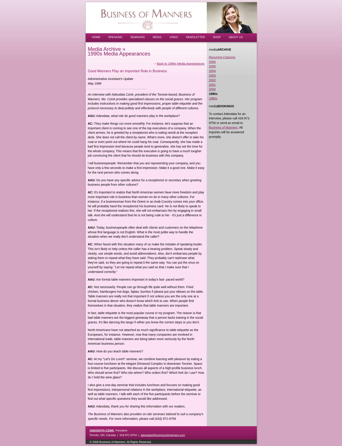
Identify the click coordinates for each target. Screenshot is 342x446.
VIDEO (173, 37)
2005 (212, 66)
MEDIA (157, 37)
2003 (212, 75)
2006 (212, 62)
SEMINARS (137, 37)
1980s (213, 98)
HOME (96, 37)
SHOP (217, 37)
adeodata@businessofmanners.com (162, 435)
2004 (212, 71)
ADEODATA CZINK (102, 430)
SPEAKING (115, 37)
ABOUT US (236, 37)
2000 (212, 89)
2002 (212, 80)
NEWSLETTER (195, 37)
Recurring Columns (222, 57)
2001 (212, 85)
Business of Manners (223, 127)
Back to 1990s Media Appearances (180, 63)
